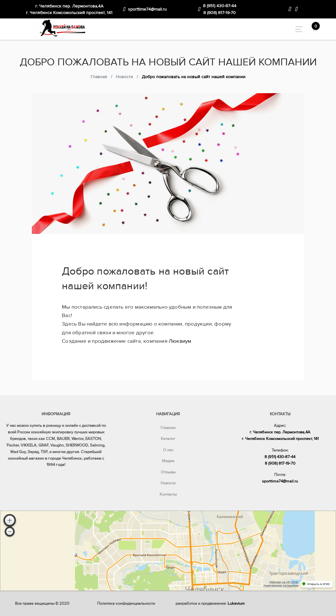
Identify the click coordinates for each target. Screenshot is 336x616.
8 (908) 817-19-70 (219, 12)
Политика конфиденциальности (126, 603)
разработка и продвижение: (210, 603)
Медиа (168, 460)
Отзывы (168, 472)
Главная (168, 427)
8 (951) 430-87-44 (219, 5)
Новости (168, 483)
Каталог (168, 438)
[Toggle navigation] (297, 29)
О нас (168, 449)
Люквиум (180, 341)
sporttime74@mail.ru (147, 9)
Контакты (168, 494)
